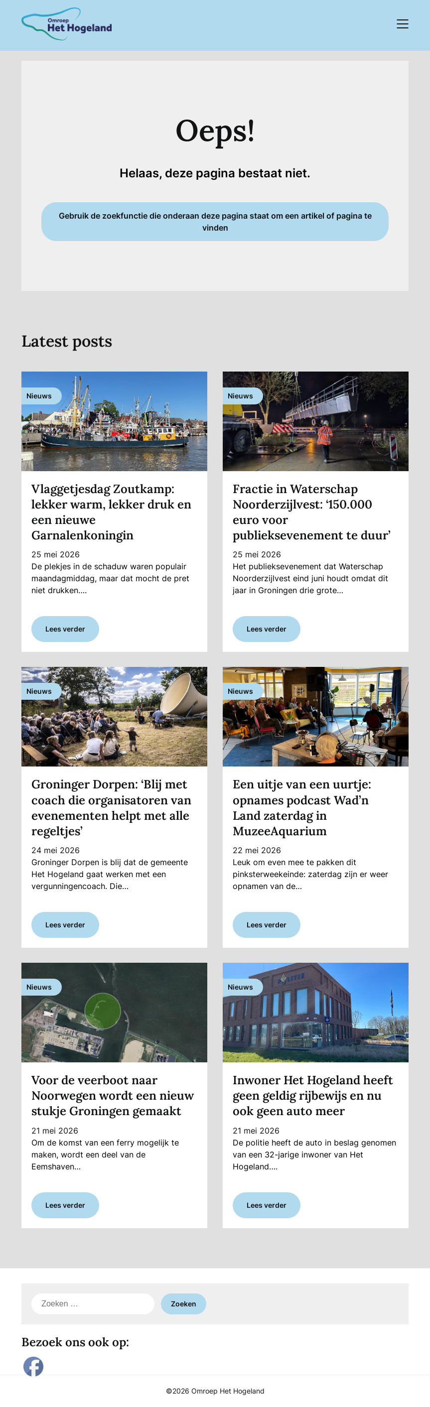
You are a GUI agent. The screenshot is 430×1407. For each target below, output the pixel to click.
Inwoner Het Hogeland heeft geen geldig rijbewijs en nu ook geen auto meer (313, 1095)
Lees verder (65, 629)
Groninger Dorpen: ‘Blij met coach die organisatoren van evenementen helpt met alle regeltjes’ (111, 807)
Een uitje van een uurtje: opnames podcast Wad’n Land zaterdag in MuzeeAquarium (302, 807)
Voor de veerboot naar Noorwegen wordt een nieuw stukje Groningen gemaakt (112, 1095)
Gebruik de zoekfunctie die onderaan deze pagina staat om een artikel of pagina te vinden (215, 222)
